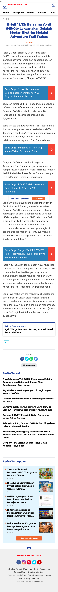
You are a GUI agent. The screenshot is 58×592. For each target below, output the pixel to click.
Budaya (42, 12)
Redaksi (35, 578)
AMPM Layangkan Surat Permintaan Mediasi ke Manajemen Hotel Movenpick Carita (20, 499)
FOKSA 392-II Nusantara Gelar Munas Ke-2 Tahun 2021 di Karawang (24, 188)
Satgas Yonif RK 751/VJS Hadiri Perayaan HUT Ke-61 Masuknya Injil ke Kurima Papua (25, 254)
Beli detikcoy (24, 578)
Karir (36, 569)
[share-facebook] (22, 359)
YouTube (41, 563)
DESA (52, 12)
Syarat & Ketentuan (36, 572)
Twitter (35, 563)
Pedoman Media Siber (16, 575)
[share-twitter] (27, 359)
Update (38, 199)
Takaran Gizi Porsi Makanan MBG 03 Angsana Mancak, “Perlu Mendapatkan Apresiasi (22, 472)
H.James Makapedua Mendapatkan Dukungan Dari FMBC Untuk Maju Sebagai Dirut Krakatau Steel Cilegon (20, 513)
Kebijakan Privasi (14, 569)
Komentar (29, 365)
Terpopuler (18, 12)
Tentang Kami (20, 572)
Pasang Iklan (45, 569)
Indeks (30, 12)
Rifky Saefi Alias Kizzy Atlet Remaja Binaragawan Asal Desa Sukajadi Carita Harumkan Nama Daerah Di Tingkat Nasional (21, 526)
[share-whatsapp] (31, 359)
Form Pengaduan (35, 575)
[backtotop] (29, 549)
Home (6, 12)
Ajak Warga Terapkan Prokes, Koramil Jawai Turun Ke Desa (29, 331)
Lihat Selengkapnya (29, 538)
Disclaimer (27, 569)
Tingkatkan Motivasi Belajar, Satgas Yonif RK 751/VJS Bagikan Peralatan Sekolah (22, 93)
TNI (6, 342)
